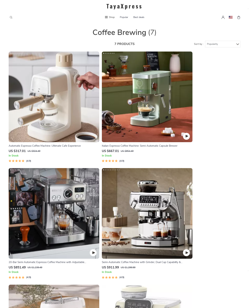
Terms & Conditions (100, 263)
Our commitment (190, 264)
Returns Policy (142, 257)
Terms (102, 301)
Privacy (109, 301)
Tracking (139, 263)
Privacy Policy (96, 257)
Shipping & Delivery (145, 251)
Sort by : (198, 47)
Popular (124, 17)
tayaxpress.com (189, 240)
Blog (91, 240)
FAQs (137, 240)
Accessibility (121, 301)
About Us (94, 246)
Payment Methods (145, 246)
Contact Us (95, 251)
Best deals (138, 17)
